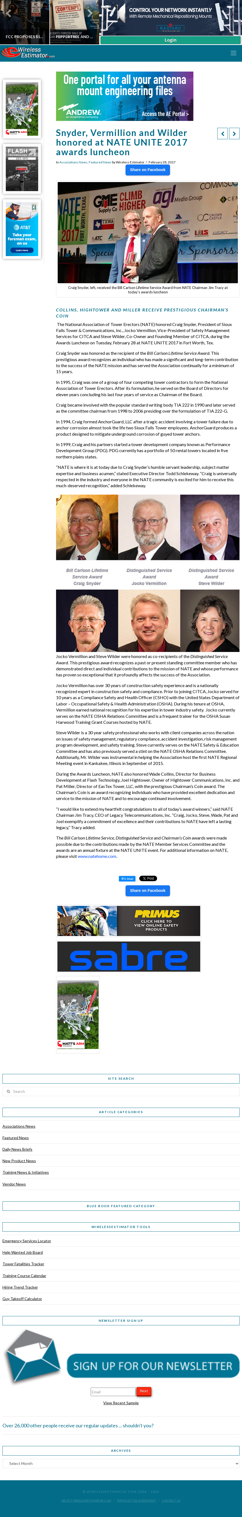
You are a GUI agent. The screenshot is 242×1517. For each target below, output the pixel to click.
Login (170, 40)
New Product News (19, 1160)
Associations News (73, 162)
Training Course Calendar (24, 1275)
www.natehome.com (97, 856)
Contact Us (171, 1500)
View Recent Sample (121, 1402)
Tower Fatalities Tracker (23, 1263)
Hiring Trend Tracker (20, 1287)
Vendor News (14, 1184)
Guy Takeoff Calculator (22, 1298)
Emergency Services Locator (26, 1240)
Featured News (100, 162)
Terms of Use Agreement (136, 1500)
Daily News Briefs (17, 1149)
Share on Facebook (147, 170)
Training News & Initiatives (25, 1172)
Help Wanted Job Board (22, 1252)
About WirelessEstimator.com (86, 1500)
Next (144, 1391)
